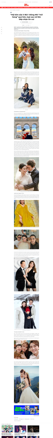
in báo (28, 25)
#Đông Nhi (16, 419)
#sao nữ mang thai (17, 420)
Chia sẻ (1, 29)
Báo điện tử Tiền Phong (26, 4)
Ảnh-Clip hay (36, 7)
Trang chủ (2, 7)
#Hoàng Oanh (27, 419)
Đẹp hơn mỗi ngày (20, 7)
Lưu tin (1, 31)
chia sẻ (23, 25)
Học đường (15, 7)
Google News (10, 12)
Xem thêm (50, 7)
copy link (26, 25)
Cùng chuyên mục (6, 424)
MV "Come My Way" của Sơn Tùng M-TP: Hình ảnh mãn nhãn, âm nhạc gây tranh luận (33, 434)
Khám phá (8, 7)
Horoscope (47, 7)
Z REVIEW (40, 7)
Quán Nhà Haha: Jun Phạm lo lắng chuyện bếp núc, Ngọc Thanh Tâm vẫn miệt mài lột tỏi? (7, 434)
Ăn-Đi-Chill (32, 7)
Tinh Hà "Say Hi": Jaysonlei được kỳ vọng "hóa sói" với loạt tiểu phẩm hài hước (20, 434)
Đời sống (5, 7)
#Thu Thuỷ (32, 419)
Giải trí (12, 7)
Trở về (1, 33)
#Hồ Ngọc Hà (21, 419)
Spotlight (44, 7)
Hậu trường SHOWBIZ (27, 7)
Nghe (1, 27)
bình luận (29, 25)
